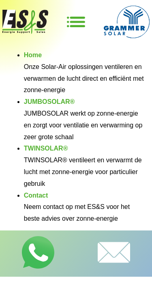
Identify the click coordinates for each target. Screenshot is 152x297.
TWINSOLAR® (46, 148)
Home (33, 55)
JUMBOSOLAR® (49, 101)
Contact (36, 195)
